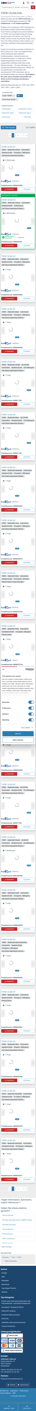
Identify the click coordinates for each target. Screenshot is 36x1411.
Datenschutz (24, 1391)
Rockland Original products (11, 1315)
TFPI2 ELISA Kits (7, 1229)
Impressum (14, 1391)
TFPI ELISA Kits (7, 1234)
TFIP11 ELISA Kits (8, 1239)
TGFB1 (19, 1257)
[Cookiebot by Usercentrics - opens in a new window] (25, 669)
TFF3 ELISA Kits (7, 1243)
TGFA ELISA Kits (7, 1215)
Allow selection (18, 740)
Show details (25, 727)
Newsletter (5, 1280)
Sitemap (4, 1292)
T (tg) (13, 1257)
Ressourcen (5, 1284)
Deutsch (11, 1385)
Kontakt (4, 1273)
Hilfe (3, 1277)
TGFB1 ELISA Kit (8, 147)
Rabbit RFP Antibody (9, 1311)
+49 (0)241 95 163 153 (14, 1370)
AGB (13, 1393)
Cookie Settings (5, 1393)
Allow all (18, 733)
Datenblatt (9, 189)
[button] (6, 1247)
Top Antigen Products (9, 1288)
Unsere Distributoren (8, 1326)
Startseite (5, 1257)
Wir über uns (4, 1391)
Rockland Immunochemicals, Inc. (12, 1379)
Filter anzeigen (8, 127)
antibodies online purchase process (13, 1322)
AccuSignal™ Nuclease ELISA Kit (12, 1307)
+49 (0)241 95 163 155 (11, 1372)
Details (26, 189)
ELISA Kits (5, 1319)
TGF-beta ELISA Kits (9, 1225)
